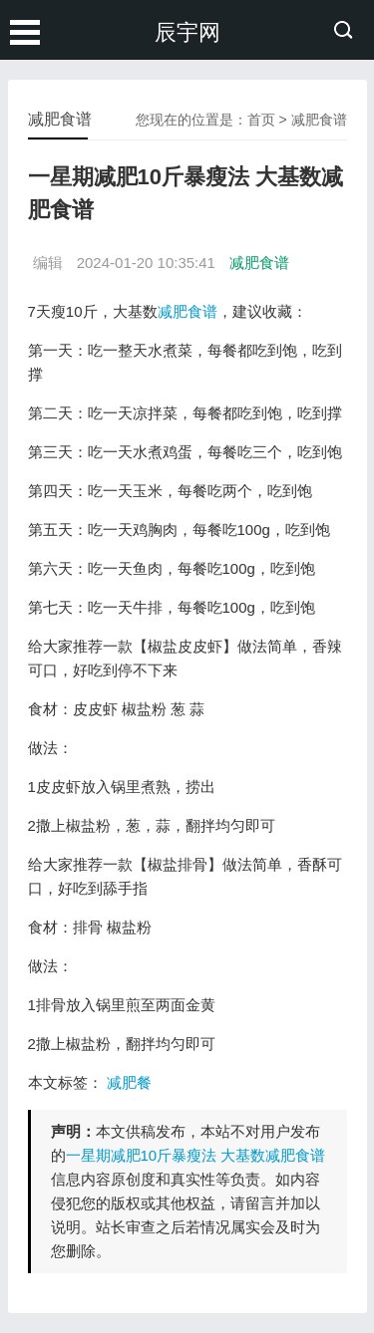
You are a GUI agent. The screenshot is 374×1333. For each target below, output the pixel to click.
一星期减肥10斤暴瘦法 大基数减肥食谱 (196, 1155)
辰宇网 (187, 32)
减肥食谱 (319, 120)
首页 (261, 120)
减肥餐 (129, 1082)
